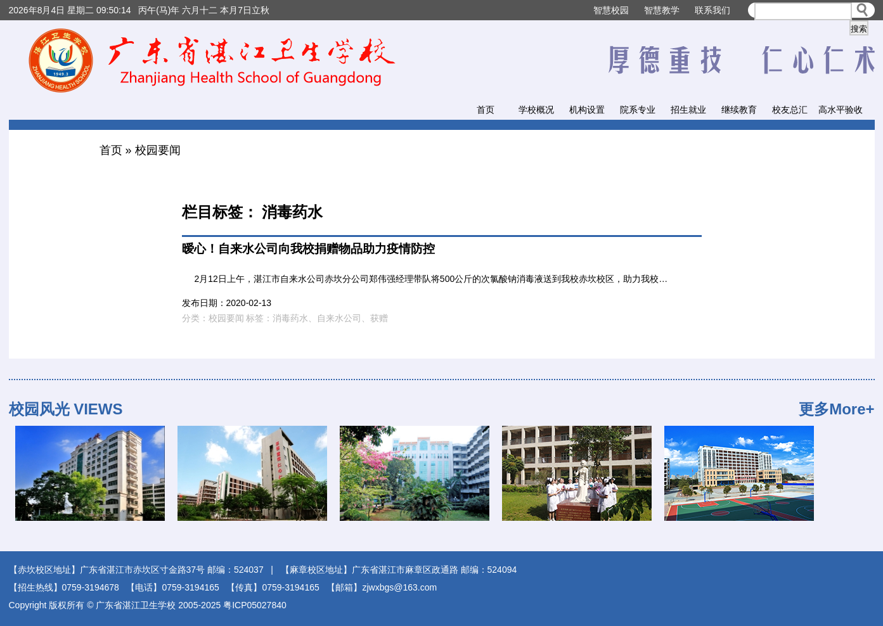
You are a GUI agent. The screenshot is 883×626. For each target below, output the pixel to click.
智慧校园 (611, 10)
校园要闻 (158, 150)
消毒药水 (290, 318)
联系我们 (712, 10)
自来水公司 (339, 318)
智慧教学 (662, 10)
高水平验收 (840, 110)
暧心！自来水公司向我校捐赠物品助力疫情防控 (308, 248)
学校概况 (536, 110)
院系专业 (637, 110)
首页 (485, 110)
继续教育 (739, 110)
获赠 (379, 318)
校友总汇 (790, 110)
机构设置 (587, 110)
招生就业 (688, 110)
